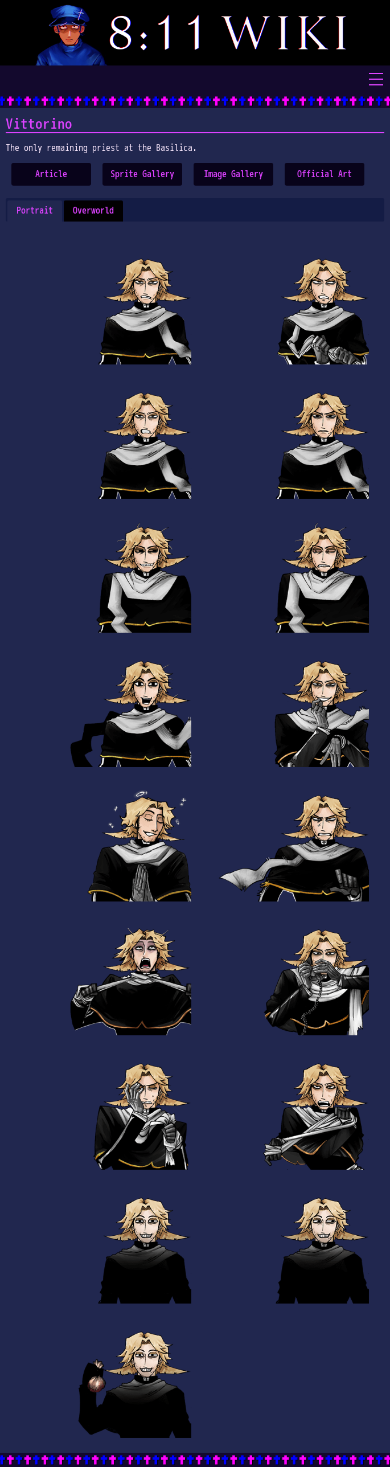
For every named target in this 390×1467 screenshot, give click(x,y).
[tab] (34, 211)
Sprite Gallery (142, 174)
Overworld (93, 211)
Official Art (324, 174)
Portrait (35, 211)
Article (51, 174)
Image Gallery (233, 174)
